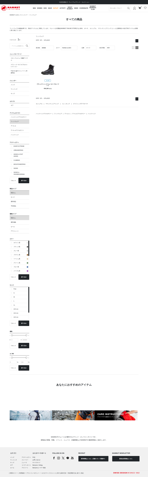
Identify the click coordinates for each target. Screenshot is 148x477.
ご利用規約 (21, 473)
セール (13, 226)
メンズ (13, 84)
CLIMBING (17, 160)
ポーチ (86, 28)
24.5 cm (16, 317)
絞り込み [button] (24, 180)
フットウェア (33, 15)
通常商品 (13, 201)
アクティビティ (26, 457)
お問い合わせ (36, 460)
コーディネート (26, 465)
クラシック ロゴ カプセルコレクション (19, 65)
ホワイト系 (21, 242)
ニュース (24, 462)
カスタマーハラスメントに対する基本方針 (53, 473)
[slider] (12, 335)
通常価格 (13, 222)
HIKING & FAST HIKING (18, 155)
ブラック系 (21, 246)
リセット (13, 180)
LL (14, 305)
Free (15, 289)
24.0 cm (16, 313)
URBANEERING (18, 150)
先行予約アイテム (129, 28)
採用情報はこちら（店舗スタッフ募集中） (93, 458)
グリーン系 (21, 263)
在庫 (83, 48)
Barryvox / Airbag (37, 465)
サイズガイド (36, 462)
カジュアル (93, 28)
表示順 (38, 48)
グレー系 (21, 251)
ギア (12, 105)
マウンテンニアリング (104, 28)
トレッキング (66, 104)
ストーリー (25, 460)
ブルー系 (21, 267)
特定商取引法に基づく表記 (76, 473)
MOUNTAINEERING (20, 164)
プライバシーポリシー (32, 473)
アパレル (13, 126)
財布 (81, 28)
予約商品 (13, 206)
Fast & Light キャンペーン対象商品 (19, 72)
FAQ (34, 457)
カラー (58, 48)
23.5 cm (16, 309)
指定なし (13, 192)
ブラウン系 (21, 255)
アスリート (25, 468)
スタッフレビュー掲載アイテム (19, 59)
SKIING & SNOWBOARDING (19, 173)
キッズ (13, 93)
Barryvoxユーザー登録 (39, 468)
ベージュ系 (21, 259)
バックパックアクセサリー (19, 117)
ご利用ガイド (12, 473)
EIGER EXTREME (19, 146)
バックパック (15, 135)
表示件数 (102, 48)
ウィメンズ (14, 89)
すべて (13, 197)
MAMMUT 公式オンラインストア (18, 15)
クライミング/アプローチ (80, 104)
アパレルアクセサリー (17, 130)
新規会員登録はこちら (125, 458)
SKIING (16, 168)
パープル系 (21, 271)
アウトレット (15, 231)
